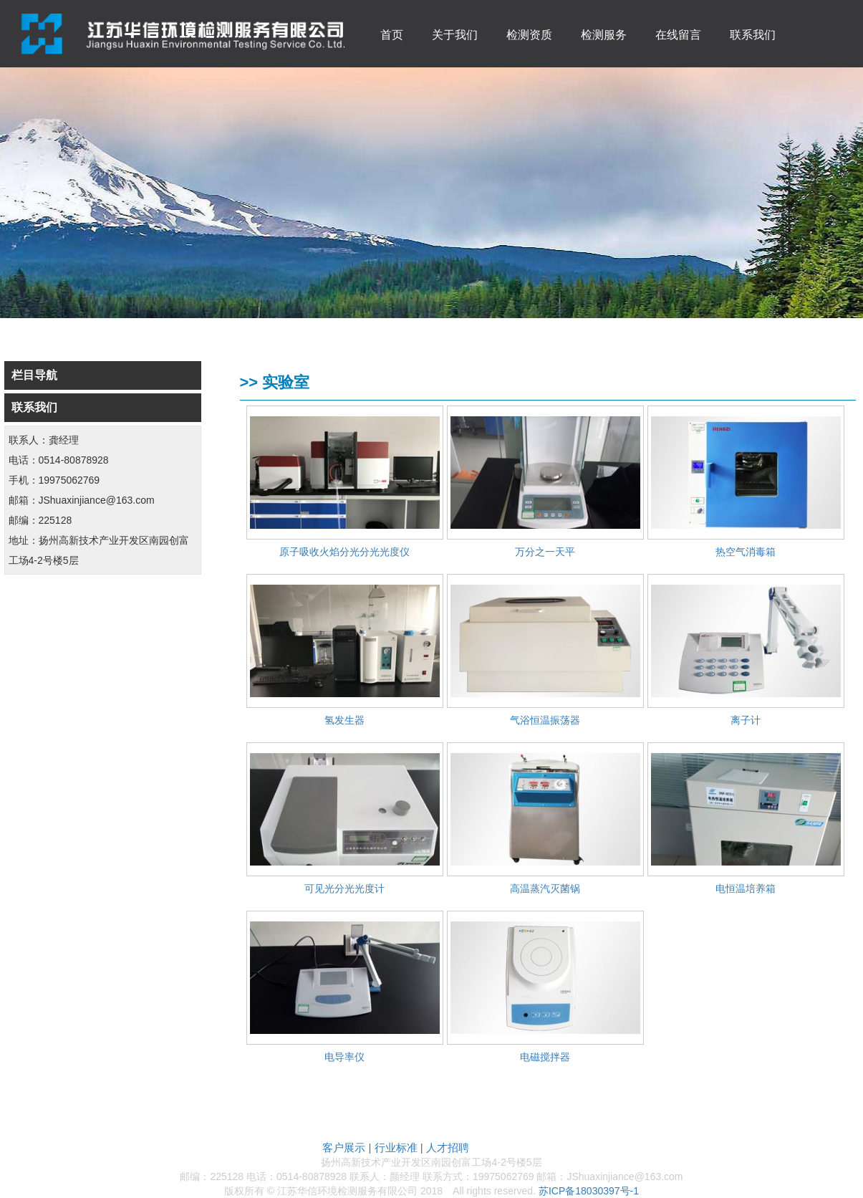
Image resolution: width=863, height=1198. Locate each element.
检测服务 (604, 35)
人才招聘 (447, 1147)
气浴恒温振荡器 (545, 720)
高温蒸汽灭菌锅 (545, 888)
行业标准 (396, 1147)
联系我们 (753, 35)
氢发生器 (344, 720)
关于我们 (455, 35)
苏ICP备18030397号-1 (589, 1191)
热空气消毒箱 (745, 551)
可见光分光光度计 (344, 888)
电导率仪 (344, 1057)
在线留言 (678, 35)
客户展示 (343, 1147)
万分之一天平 (545, 551)
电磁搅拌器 (545, 1057)
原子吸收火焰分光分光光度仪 (344, 551)
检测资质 (529, 35)
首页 (391, 35)
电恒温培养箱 (745, 888)
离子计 (746, 720)
